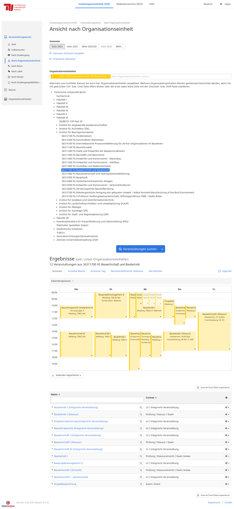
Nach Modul (15, 76)
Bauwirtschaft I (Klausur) (215, 314)
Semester (55, 41)
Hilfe (151, 4)
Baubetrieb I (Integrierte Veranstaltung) (76, 407)
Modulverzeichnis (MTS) (130, 4)
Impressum (214, 502)
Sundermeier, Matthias (111, 300)
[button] (91, 316)
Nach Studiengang (18, 55)
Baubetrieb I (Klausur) (180, 333)
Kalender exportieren (66, 375)
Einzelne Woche (76, 271)
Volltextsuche (16, 49)
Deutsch (208, 4)
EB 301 (184, 339)
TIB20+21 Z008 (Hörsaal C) (157, 310)
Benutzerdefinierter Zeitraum (127, 271)
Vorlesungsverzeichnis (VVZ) (94, 4)
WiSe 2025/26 (89, 46)
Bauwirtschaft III (77, 333)
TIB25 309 (81, 313)
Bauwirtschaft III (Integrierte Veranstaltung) (78, 449)
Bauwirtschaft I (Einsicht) (108, 333)
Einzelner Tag (98, 271)
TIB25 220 (109, 336)
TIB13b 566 (115, 297)
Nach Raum (15, 65)
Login (225, 4)
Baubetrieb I (119, 336)
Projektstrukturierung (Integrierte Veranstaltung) (81, 421)
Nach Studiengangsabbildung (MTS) (24, 82)
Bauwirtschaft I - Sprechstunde (71, 477)
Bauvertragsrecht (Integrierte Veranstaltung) (83, 307)
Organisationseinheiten (17, 99)
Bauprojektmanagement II (111, 294)
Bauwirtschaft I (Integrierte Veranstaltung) (77, 435)
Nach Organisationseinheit (23, 60)
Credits (228, 502)
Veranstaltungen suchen (138, 249)
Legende (225, 271)
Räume (9, 89)
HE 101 (222, 320)
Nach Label (14, 71)
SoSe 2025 (72, 46)
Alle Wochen (155, 271)
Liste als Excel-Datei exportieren (213, 387)
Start (11, 44)
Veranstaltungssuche (17, 36)
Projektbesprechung (65, 484)
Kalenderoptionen (61, 280)
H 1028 (190, 339)
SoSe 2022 (57, 46)
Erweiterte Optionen (62, 58)
